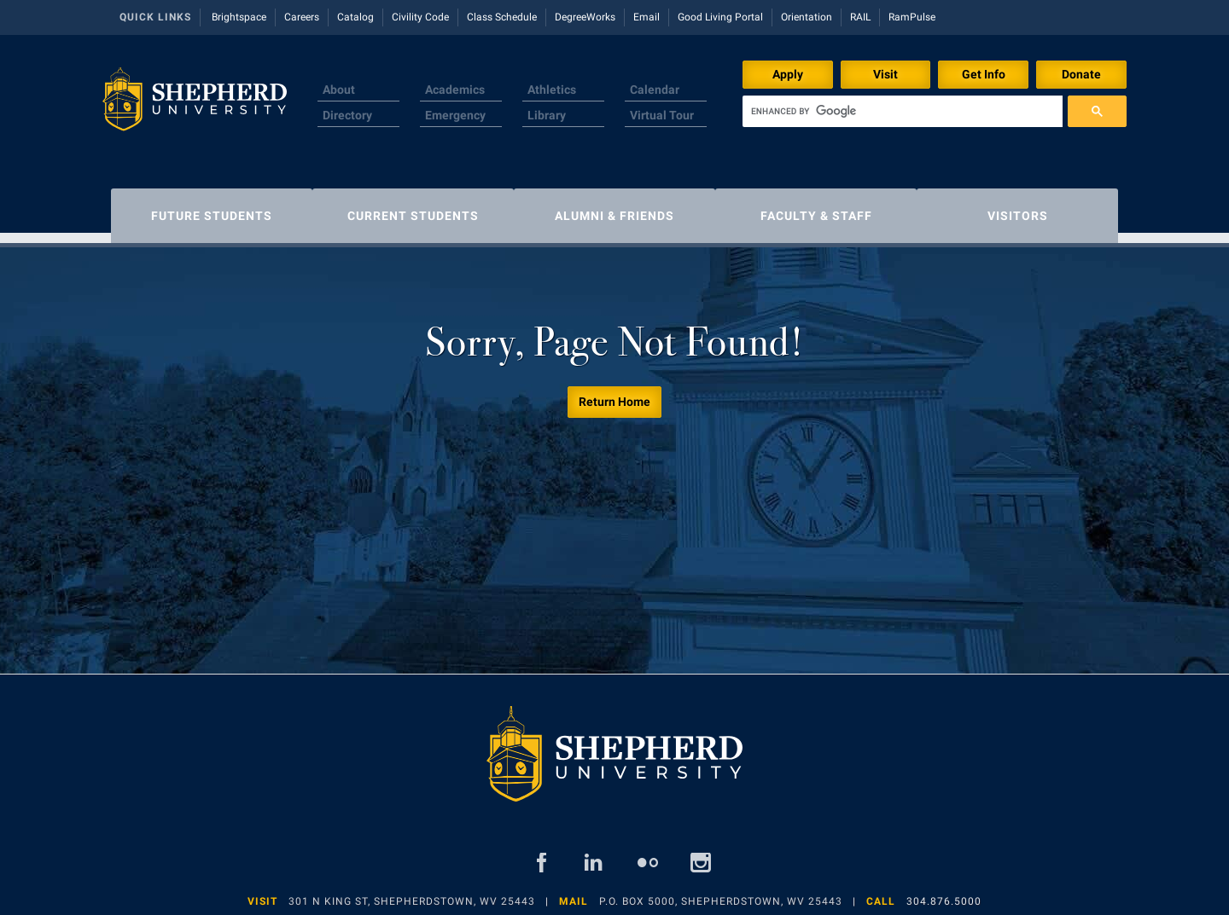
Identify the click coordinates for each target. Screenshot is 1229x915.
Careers (301, 17)
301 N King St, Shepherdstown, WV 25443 (411, 893)
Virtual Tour (662, 115)
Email (646, 17)
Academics (455, 89)
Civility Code (420, 17)
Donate (1081, 74)
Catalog (355, 17)
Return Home (614, 393)
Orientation (806, 17)
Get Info (983, 74)
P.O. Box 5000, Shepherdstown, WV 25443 (720, 893)
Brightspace (239, 17)
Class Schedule (502, 17)
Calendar (654, 89)
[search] (903, 111)
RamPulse (911, 17)
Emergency (455, 115)
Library (546, 115)
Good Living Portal (720, 17)
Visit (885, 74)
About (339, 89)
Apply (787, 74)
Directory (347, 115)
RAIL (860, 17)
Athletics (551, 89)
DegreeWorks (585, 17)
